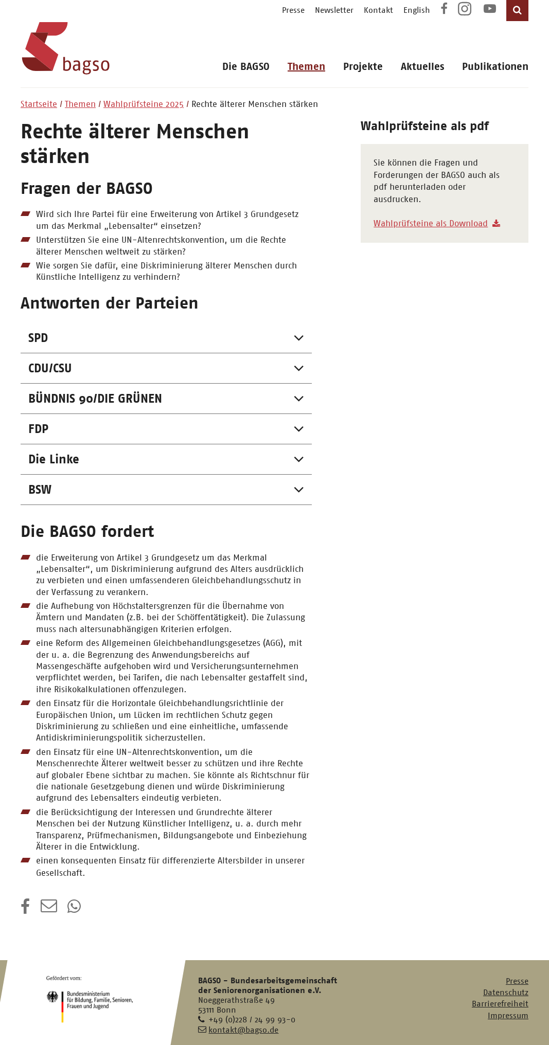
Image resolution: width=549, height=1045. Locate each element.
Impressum (508, 1015)
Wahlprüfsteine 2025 (143, 104)
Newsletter (334, 10)
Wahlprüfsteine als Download (431, 223)
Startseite (39, 104)
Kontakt (378, 10)
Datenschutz (505, 992)
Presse (293, 10)
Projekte (363, 67)
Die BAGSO (246, 67)
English (416, 10)
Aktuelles (422, 67)
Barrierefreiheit (500, 1003)
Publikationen (495, 67)
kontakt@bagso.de (243, 1030)
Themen (306, 67)
